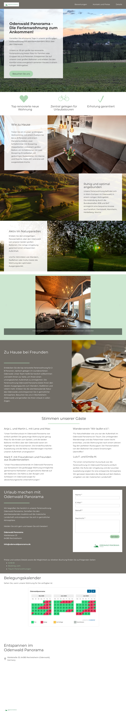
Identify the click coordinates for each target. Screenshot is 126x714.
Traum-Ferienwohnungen (19, 569)
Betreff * (79, 510)
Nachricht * (80, 518)
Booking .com (14, 566)
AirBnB (11, 563)
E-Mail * (78, 503)
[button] (63, 326)
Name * (78, 495)
